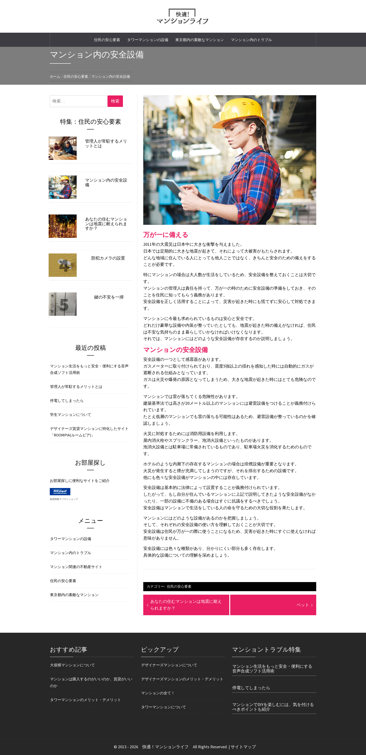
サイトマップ (243, 746)
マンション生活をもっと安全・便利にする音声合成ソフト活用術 (89, 369)
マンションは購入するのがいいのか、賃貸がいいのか (91, 682)
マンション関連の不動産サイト (76, 566)
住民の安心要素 (107, 39)
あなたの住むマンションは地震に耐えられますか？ (106, 224)
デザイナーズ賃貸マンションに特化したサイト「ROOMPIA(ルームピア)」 (89, 432)
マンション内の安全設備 (106, 182)
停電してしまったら (67, 400)
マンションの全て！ (158, 693)
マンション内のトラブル (251, 39)
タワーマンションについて (163, 707)
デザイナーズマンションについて (169, 665)
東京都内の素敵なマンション (199, 39)
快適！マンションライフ (165, 746)
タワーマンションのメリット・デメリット (85, 699)
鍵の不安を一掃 (109, 297)
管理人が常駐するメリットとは (106, 143)
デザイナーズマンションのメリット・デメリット (182, 679)
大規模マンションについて (72, 665)
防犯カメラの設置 (108, 258)
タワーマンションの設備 (147, 39)
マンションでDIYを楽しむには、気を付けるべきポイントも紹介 (273, 707)
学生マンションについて (70, 414)
